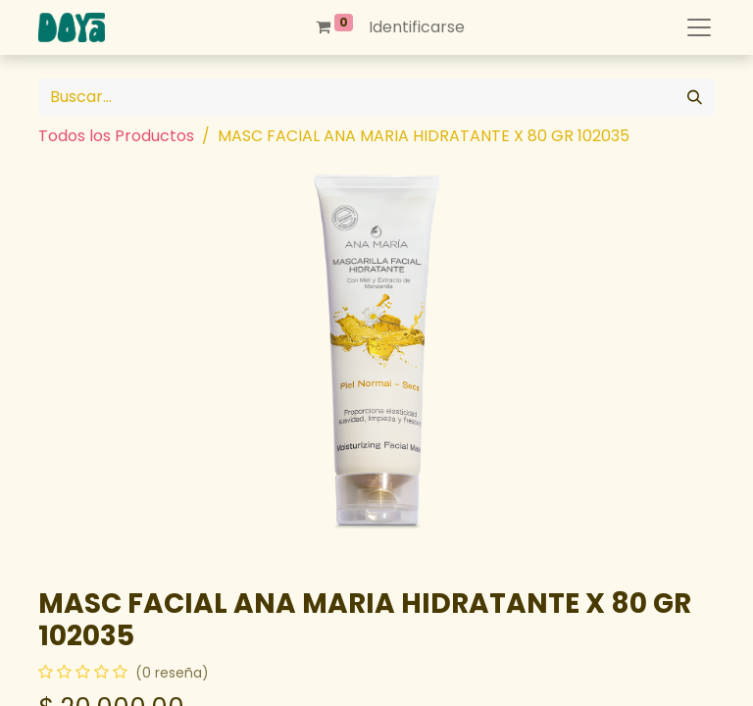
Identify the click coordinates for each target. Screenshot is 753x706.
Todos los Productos (116, 136)
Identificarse (417, 27)
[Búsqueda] (695, 97)
